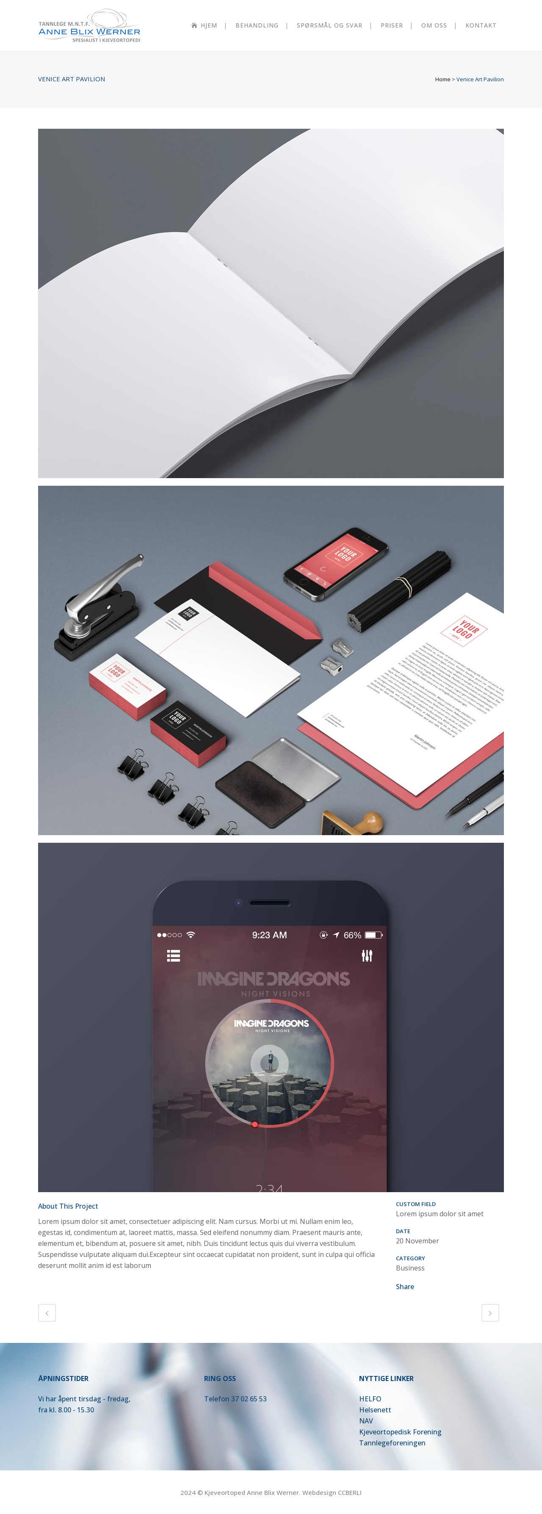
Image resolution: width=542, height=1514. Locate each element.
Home (443, 79)
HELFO (370, 1398)
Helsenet (373, 1409)
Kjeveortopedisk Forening (400, 1432)
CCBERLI (350, 1492)
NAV (366, 1420)
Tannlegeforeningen (392, 1443)
